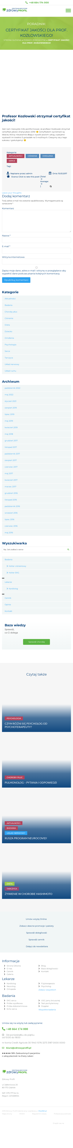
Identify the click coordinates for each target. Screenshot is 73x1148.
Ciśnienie (32, 156)
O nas (9, 968)
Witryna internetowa (13, 257)
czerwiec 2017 (11, 467)
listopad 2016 (11, 500)
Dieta (7, 325)
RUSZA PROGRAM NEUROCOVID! (26, 838)
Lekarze (8, 582)
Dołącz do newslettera (37, 946)
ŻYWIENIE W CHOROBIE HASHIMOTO (28, 893)
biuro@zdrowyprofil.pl (16, 1048)
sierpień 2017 (11, 460)
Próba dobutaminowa (17, 1006)
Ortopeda (11, 989)
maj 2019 (9, 421)
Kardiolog (13, 588)
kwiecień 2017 (11, 480)
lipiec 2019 (9, 414)
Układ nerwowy (12, 364)
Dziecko (8, 331)
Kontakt (8, 611)
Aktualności (15, 156)
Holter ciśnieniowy (17, 566)
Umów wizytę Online (36, 919)
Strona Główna (14, 966)
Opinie (8, 604)
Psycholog (46, 986)
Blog (43, 966)
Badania (8, 305)
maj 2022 (9, 394)
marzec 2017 (10, 486)
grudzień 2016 (11, 493)
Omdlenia (47, 156)
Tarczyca (9, 358)
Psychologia (10, 344)
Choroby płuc (11, 312)
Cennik (8, 598)
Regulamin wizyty (39, 1114)
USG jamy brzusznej (50, 1000)
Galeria (10, 974)
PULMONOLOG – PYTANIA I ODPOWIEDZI (31, 782)
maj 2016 (9, 532)
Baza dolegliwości (49, 968)
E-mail (6, 246)
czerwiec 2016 (11, 526)
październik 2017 (12, 454)
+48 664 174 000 (37, 2)
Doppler (45, 1006)
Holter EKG (14, 572)
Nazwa (6, 235)
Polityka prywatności (62, 1114)
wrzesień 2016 (11, 513)
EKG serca (11, 1000)
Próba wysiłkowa (15, 1003)
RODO (22, 1114)
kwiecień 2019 (11, 427)
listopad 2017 (11, 447)
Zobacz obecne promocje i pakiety (36, 926)
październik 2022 (12, 388)
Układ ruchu (10, 371)
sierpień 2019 (11, 408)
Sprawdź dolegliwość (36, 932)
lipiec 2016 (9, 519)
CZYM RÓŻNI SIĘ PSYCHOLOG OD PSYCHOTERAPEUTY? (26, 725)
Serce (12, 161)
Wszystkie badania (47, 1009)
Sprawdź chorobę (36, 642)
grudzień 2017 (11, 440)
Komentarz (8, 208)
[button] (68, 549)
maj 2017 (9, 473)
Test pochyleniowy (50, 1003)
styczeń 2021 (10, 401)
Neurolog (11, 986)
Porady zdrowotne (34, 40)
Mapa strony (7, 1114)
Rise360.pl (43, 1111)
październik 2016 (12, 506)
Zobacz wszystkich (47, 990)
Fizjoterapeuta (48, 983)
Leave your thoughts (11, 193)
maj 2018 (9, 434)
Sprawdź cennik (36, 939)
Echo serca (12, 1009)
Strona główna (12, 40)
